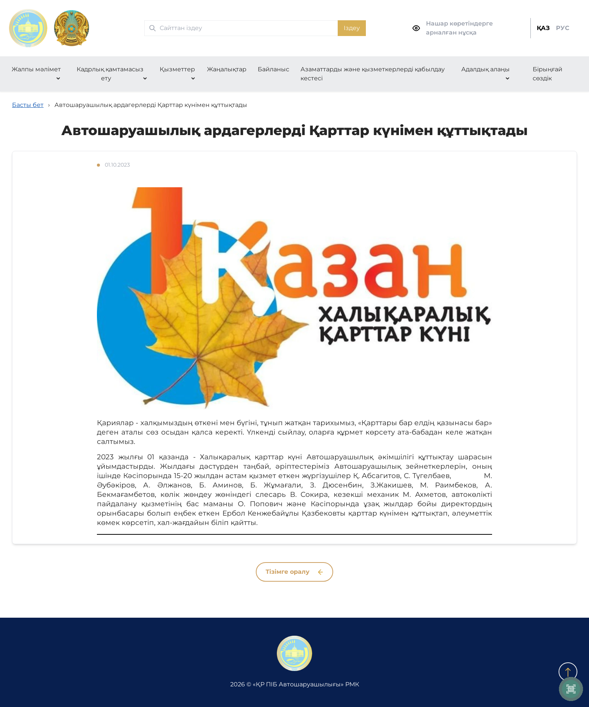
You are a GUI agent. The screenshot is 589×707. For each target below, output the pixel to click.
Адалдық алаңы (485, 69)
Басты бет (28, 104)
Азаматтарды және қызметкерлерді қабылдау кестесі (373, 74)
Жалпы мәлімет (36, 69)
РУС (562, 28)
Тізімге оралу (294, 571)
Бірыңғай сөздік (547, 74)
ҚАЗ (543, 28)
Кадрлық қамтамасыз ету (110, 74)
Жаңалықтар (226, 69)
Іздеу (352, 28)
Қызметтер (177, 69)
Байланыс (273, 69)
